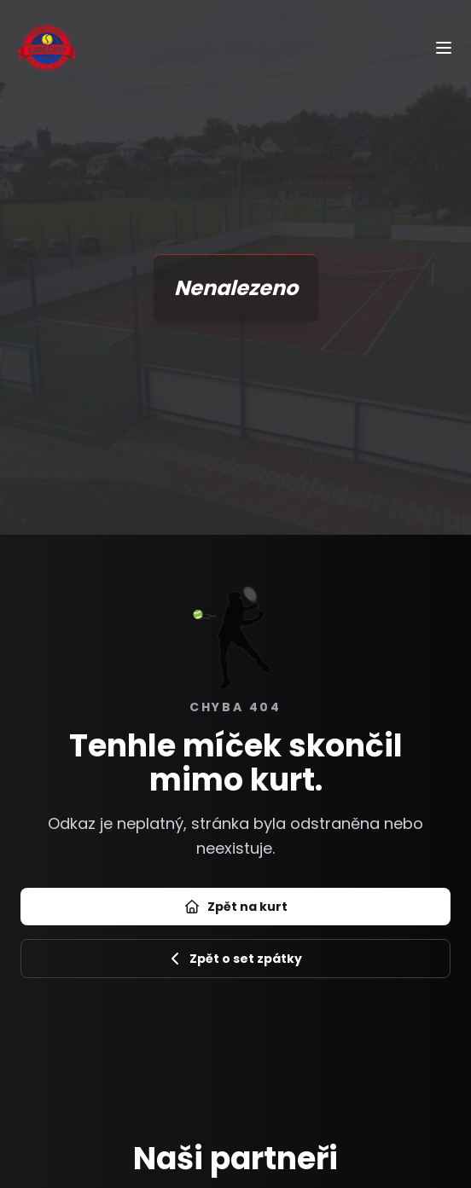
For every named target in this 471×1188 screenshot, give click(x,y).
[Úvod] (47, 47)
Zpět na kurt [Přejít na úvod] (235, 906)
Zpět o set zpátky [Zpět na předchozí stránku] (235, 958)
